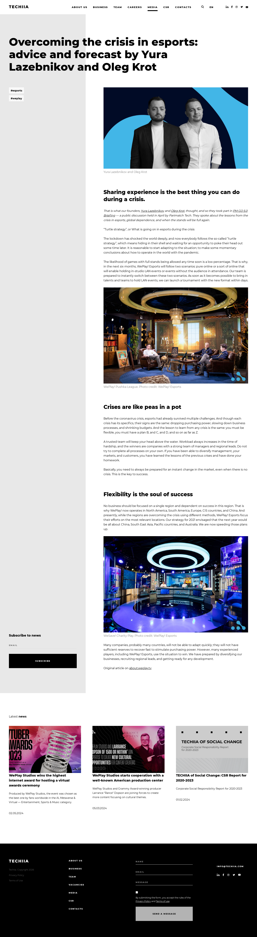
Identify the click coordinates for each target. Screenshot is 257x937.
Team (72, 876)
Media (73, 893)
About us (75, 860)
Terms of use (163, 901)
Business (75, 868)
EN (211, 7)
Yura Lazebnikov (152, 211)
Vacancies (76, 885)
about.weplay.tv (140, 668)
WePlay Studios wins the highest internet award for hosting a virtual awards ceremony (39, 780)
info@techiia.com (230, 866)
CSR (71, 901)
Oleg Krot (177, 211)
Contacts (76, 909)
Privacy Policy (16, 875)
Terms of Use (16, 880)
